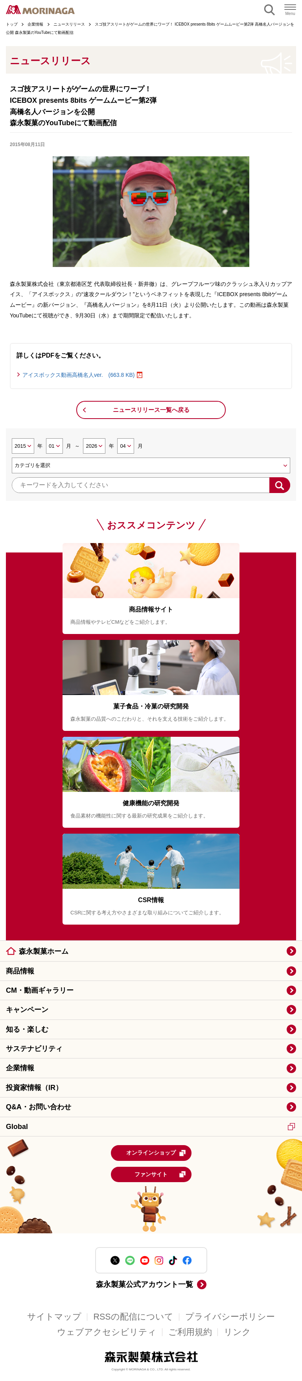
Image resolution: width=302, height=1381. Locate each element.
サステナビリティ (34, 1049)
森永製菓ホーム (43, 951)
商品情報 (20, 971)
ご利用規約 (190, 1332)
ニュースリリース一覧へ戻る (151, 409)
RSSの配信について (133, 1317)
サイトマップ (54, 1317)
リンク (237, 1332)
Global (150, 1127)
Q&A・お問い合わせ (38, 1107)
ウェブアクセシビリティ (107, 1332)
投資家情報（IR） (34, 1088)
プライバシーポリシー (230, 1317)
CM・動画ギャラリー (40, 990)
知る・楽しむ (27, 1029)
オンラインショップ (156, 1153)
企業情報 (20, 1068)
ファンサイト (160, 1174)
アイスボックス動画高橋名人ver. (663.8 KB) (78, 375)
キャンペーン (27, 1010)
